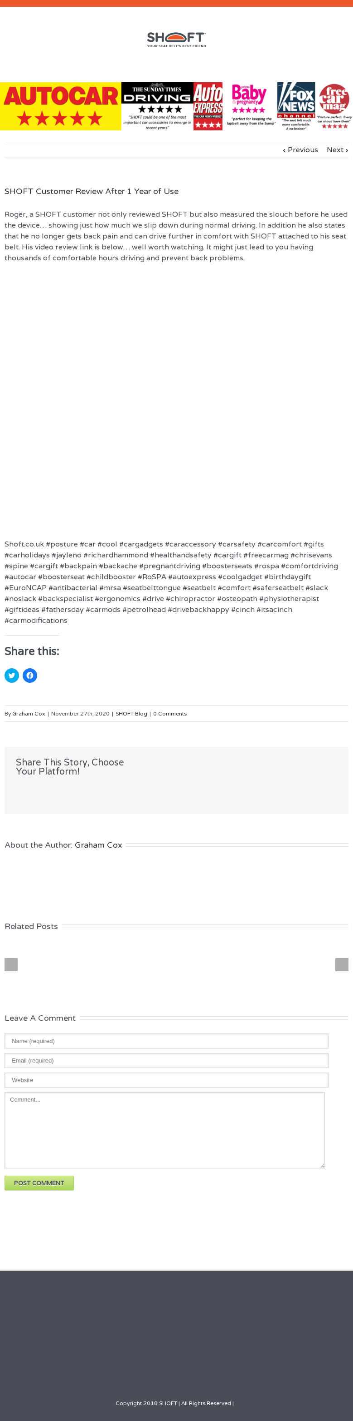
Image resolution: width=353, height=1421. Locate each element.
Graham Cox (28, 713)
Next (335, 149)
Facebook (18, 791)
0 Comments (170, 713)
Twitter (38, 791)
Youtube (182, 1377)
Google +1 (82, 792)
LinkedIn (59, 791)
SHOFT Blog (131, 713)
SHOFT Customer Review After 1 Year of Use (92, 191)
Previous (303, 149)
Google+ (203, 1375)
